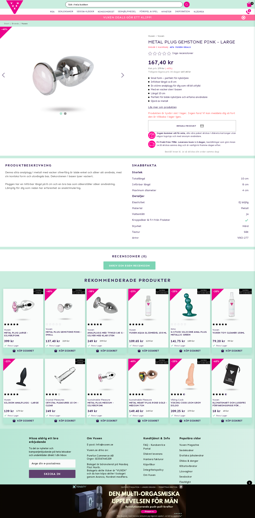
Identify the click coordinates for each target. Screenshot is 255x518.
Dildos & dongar (188, 460)
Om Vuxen (149, 475)
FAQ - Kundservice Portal (154, 446)
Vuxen (24, 23)
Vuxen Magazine (189, 444)
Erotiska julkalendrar (191, 455)
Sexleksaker (186, 450)
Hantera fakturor (153, 459)
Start (6, 23)
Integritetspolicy (153, 469)
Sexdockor (185, 476)
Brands (15, 23)
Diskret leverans (152, 453)
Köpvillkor (149, 464)
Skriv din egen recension (129, 265)
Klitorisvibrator (188, 466)
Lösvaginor (186, 471)
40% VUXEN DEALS (180, 47)
